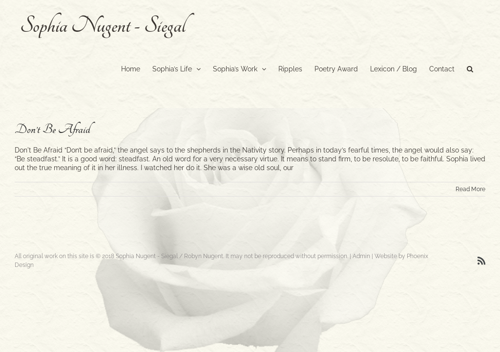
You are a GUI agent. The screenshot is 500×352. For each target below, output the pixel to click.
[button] (470, 68)
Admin (361, 256)
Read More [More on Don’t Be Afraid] (470, 189)
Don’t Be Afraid (52, 129)
